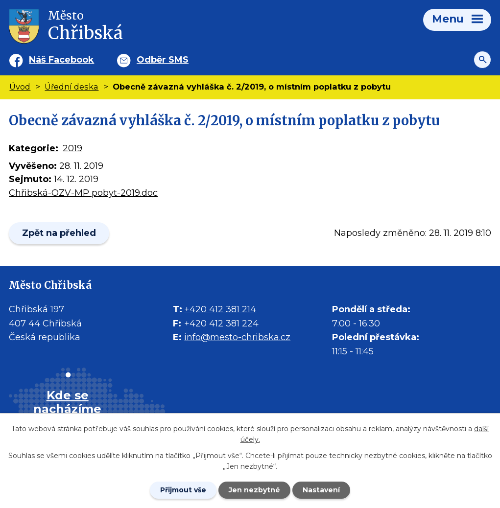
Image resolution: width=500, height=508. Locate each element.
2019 (72, 148)
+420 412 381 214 (220, 309)
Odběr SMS (163, 59)
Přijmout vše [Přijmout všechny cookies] (183, 489)
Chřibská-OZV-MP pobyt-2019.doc (83, 192)
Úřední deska (71, 87)
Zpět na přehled (59, 233)
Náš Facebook (61, 59)
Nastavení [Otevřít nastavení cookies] (321, 489)
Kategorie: (33, 148)
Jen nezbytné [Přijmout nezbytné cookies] (254, 489)
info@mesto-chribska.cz (237, 337)
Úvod (19, 87)
